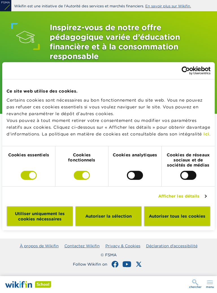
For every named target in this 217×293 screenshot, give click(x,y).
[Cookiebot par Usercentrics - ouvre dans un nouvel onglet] (186, 70)
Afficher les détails (179, 196)
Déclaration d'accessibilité (172, 245)
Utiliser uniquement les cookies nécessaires (40, 216)
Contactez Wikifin (82, 245)
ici (206, 134)
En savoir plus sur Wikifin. (168, 6)
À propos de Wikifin (39, 245)
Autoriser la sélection (108, 216)
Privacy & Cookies (122, 245)
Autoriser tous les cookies (177, 216)
